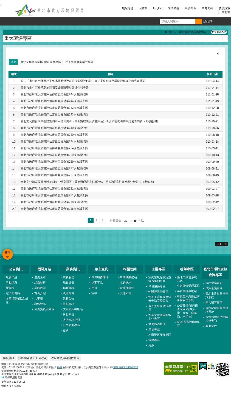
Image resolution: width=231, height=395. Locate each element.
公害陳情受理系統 (188, 285)
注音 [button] (225, 38)
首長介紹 (40, 293)
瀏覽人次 (6, 386)
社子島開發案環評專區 (79, 61)
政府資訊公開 (71, 319)
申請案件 (190, 8)
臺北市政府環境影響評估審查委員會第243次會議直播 (54, 107)
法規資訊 (68, 303)
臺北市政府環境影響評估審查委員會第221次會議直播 (54, 195)
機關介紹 (44, 269)
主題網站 (125, 282)
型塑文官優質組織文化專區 (159, 317)
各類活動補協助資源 (17, 300)
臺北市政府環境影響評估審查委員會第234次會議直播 (54, 148)
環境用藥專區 (156, 286)
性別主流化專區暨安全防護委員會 (159, 298)
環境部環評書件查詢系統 (216, 309)
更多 (66, 330)
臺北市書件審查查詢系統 (216, 295)
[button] (135, 220)
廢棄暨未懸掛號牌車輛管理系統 (188, 298)
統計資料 (68, 293)
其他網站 (125, 293)
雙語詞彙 (224, 8)
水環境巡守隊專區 (159, 334)
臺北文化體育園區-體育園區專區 (40, 61)
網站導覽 (127, 8)
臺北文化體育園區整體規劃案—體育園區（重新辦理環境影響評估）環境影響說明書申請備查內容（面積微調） (90, 121)
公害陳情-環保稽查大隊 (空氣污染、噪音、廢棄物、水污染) (187, 311)
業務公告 (68, 298)
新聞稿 (10, 287)
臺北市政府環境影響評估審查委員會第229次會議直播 (54, 161)
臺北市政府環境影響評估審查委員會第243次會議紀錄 (54, 114)
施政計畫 (68, 282)
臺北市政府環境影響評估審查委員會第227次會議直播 (54, 175)
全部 (13, 61)
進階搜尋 (208, 21)
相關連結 (130, 269)
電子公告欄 (13, 293)
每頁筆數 (115, 220)
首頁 (171, 32)
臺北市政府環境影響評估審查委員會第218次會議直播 (54, 208)
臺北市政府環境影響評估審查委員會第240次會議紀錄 (54, 127)
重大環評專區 (218, 32)
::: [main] (4, 28)
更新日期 (6, 381)
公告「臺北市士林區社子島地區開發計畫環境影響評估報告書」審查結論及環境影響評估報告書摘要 (83, 80)
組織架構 (40, 282)
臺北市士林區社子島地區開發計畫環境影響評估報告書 (55, 87)
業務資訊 (73, 269)
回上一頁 (222, 244)
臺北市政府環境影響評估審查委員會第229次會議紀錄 (54, 154)
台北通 (226, 12)
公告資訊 (15, 269)
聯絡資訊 (40, 303)
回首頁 (143, 8)
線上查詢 (101, 269)
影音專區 (154, 329)
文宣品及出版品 (73, 309)
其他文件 (211, 326)
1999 (59, 367)
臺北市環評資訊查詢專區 (192, 32)
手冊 (94, 287)
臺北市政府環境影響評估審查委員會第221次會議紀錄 (54, 188)
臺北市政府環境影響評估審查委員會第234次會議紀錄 (54, 141)
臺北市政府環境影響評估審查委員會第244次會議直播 (54, 101)
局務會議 (68, 287)
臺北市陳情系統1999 (187, 279)
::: (1, 257)
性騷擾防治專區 (158, 291)
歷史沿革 (40, 277)
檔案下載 (97, 282)
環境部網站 (127, 287)
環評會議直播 (213, 288)
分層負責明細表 (44, 309)
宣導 (94, 293)
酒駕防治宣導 (156, 324)
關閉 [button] (7, 10)
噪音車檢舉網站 (187, 291)
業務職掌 (40, 287)
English (157, 8)
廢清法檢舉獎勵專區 (188, 323)
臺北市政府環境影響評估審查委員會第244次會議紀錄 (54, 94)
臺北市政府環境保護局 (49, 10)
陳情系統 (173, 8)
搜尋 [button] (198, 21)
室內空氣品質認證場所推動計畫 (159, 279)
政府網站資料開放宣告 (65, 358)
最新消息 (11, 277)
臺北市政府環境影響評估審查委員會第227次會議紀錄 (54, 168)
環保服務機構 (99, 277)
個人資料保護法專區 (159, 307)
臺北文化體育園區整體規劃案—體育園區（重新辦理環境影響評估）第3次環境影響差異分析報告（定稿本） (88, 181)
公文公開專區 (71, 325)
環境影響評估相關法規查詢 (216, 318)
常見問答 (207, 8)
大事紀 (38, 298)
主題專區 (158, 269)
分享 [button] (227, 21)
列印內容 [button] (220, 38)
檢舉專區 (187, 269)
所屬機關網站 (128, 277)
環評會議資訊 (213, 282)
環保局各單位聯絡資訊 (125, 367)
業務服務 (68, 277)
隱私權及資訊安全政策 (32, 358)
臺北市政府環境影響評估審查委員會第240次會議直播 (54, 134)
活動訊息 (11, 282)
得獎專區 (154, 340)
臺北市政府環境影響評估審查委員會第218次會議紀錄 (54, 202)
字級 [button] (219, 21)
